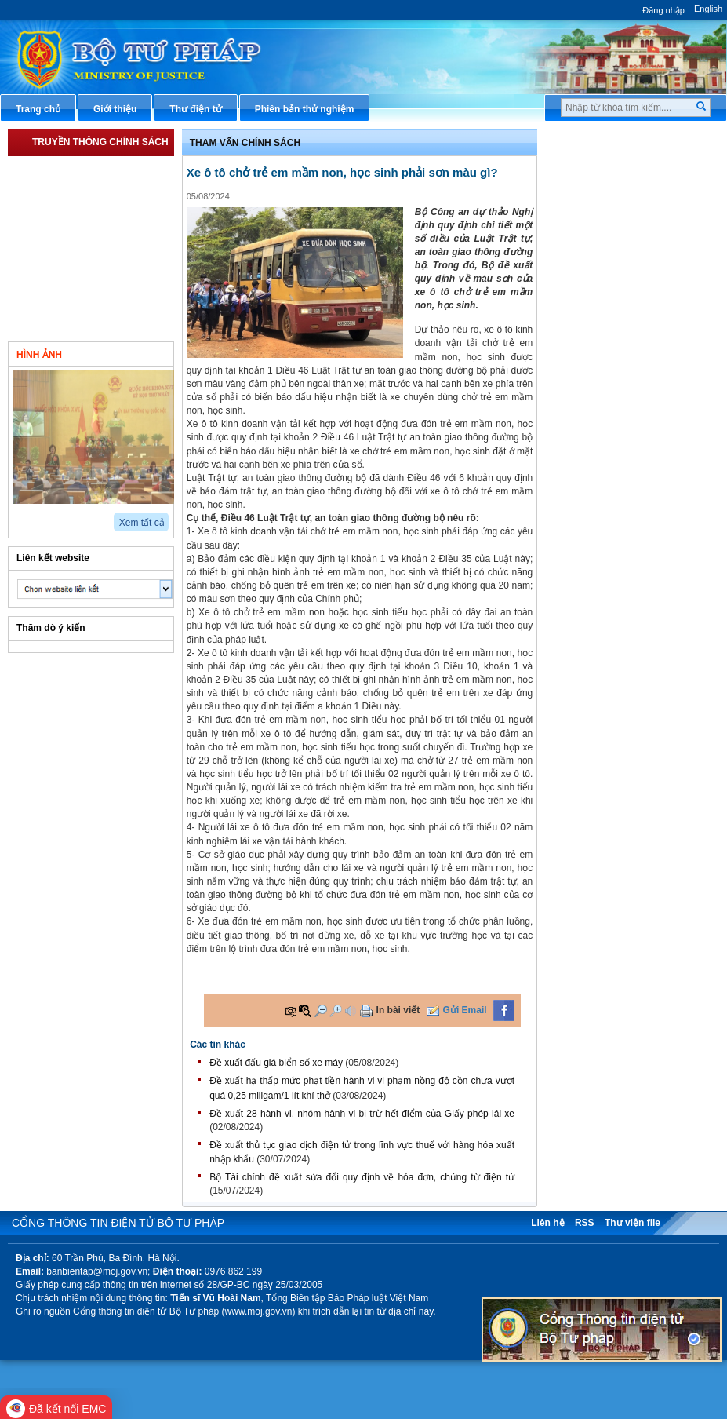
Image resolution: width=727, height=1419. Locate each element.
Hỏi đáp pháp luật (603, 246)
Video (135, 353)
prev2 (18, 517)
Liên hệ (547, 1222)
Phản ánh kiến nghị (607, 454)
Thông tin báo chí (603, 272)
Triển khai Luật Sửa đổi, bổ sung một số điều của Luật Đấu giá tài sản (99, 208)
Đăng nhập (663, 10)
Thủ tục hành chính (607, 142)
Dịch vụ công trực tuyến (617, 298)
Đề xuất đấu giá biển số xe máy (276, 1062)
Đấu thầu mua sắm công (619, 376)
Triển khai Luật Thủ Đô (78, 168)
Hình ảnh (39, 354)
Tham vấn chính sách (74, 306)
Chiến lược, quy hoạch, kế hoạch (637, 324)
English (708, 8)
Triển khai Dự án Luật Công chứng (88, 247)
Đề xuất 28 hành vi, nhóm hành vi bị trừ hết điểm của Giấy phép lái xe (361, 1113)
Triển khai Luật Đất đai (77, 280)
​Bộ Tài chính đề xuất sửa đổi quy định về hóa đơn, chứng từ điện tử (361, 1177)
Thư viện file (632, 1222)
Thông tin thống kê (606, 428)
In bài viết (398, 1010)
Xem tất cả (142, 522)
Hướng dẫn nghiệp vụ (612, 220)
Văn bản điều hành (606, 194)
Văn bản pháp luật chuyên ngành (638, 167)
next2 (36, 517)
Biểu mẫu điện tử (602, 350)
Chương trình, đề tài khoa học (630, 402)
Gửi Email (465, 1010)
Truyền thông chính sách (100, 142)
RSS (584, 1222)
